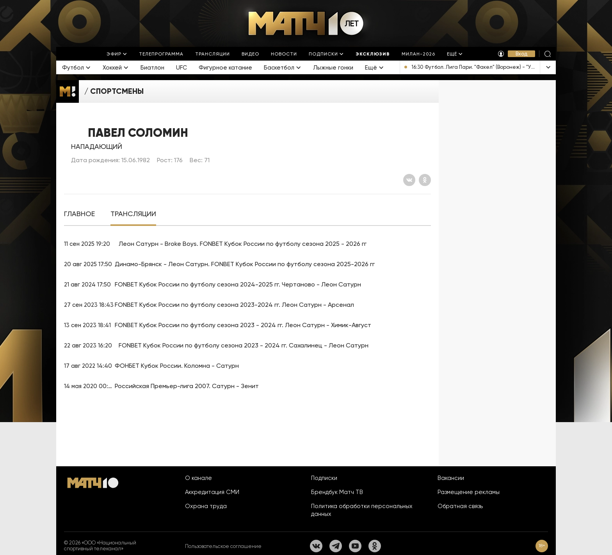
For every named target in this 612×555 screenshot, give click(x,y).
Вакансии (451, 478)
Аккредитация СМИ (212, 492)
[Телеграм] (335, 546)
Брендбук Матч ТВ (337, 492)
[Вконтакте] (409, 180)
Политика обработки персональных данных (362, 510)
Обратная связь (460, 506)
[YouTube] (355, 546)
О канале (198, 478)
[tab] (79, 214)
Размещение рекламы (469, 492)
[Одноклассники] (425, 180)
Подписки (324, 478)
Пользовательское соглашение (223, 546)
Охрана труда (206, 506)
